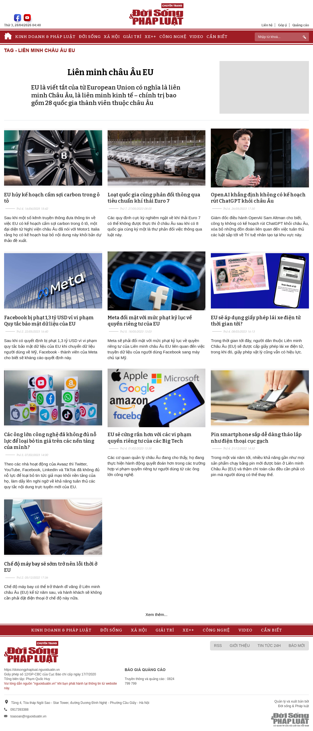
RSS (218, 645)
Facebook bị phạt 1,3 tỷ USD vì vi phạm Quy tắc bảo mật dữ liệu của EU (49, 321)
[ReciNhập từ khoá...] (282, 37)
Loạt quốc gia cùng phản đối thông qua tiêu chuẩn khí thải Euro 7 (154, 198)
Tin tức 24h (269, 645)
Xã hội (112, 36)
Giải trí (132, 36)
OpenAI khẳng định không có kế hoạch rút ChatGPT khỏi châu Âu (258, 198)
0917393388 (19, 709)
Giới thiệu (240, 645)
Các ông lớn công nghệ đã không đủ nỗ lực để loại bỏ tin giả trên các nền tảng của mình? (50, 441)
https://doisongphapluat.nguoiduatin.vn (32, 670)
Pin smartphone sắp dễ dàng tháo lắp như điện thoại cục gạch (256, 438)
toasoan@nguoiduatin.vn (28, 716)
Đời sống (90, 36)
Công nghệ (172, 36)
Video (196, 36)
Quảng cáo (300, 25)
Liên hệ (267, 25)
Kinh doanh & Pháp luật (45, 36)
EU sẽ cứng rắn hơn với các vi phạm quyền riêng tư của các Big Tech (150, 438)
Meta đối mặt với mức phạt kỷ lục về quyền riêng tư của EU (150, 321)
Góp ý (282, 25)
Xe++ (150, 36)
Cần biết (217, 36)
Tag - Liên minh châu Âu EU (39, 50)
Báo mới (297, 645)
